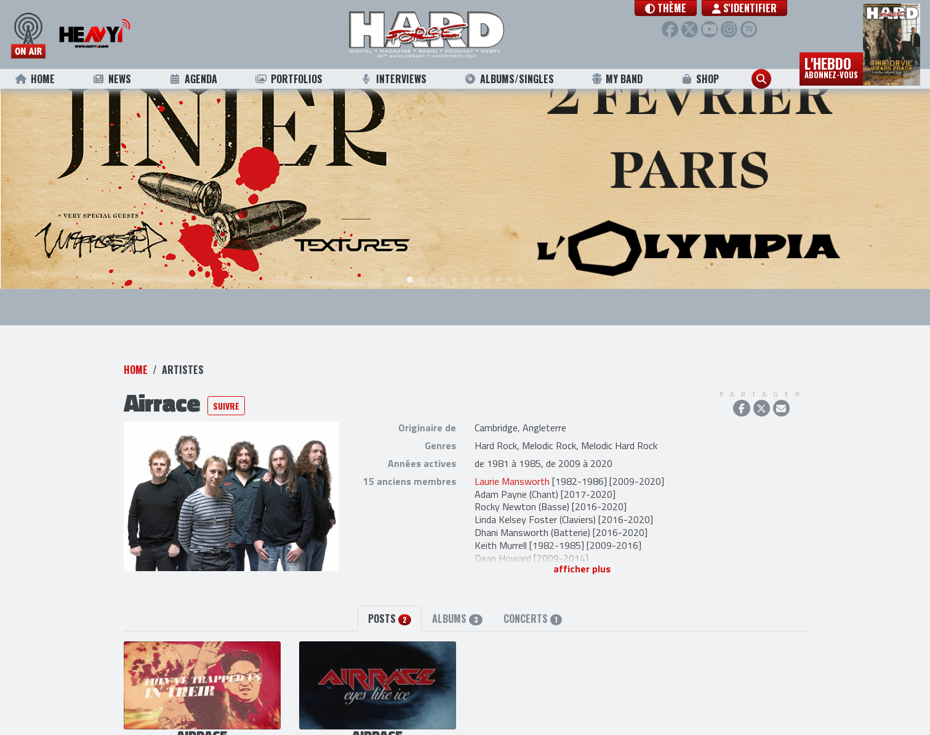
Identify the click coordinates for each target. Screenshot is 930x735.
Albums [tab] (457, 588)
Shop (699, 78)
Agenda (193, 78)
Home (35, 78)
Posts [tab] (389, 588)
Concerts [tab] (532, 588)
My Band (617, 78)
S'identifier (744, 8)
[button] (666, 8)
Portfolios (289, 78)
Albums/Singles (509, 78)
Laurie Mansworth (512, 451)
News (111, 78)
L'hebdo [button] (831, 66)
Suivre (226, 375)
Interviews (393, 78)
